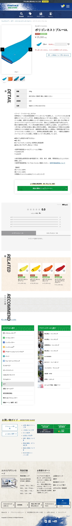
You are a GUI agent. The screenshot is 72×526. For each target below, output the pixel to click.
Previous (2, 49)
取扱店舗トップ (24, 476)
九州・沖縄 (28, 493)
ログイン (50, 14)
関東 (21, 488)
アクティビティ (40, 14)
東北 (27, 485)
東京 (32, 485)
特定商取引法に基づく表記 (35, 512)
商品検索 (21, 14)
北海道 (22, 485)
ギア (12, 21)
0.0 (43, 209)
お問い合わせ (51, 512)
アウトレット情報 (10, 427)
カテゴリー (30, 14)
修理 (55, 479)
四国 (21, 493)
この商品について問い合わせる (58, 55)
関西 (26, 491)
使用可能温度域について (57, 163)
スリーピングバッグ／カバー (23, 21)
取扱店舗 (24, 470)
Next (30, 49)
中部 (21, 491)
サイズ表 (26, 433)
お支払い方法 (27, 435)
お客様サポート (43, 470)
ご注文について (28, 430)
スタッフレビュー (52, 233)
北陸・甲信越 (29, 488)
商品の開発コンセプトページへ (50, 188)
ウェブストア (5, 21)
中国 (30, 491)
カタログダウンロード (8, 472)
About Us (4, 512)
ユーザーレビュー (18, 233)
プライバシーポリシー (17, 512)
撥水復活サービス (58, 482)
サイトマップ (62, 512)
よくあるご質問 (10, 434)
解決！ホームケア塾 (59, 485)
